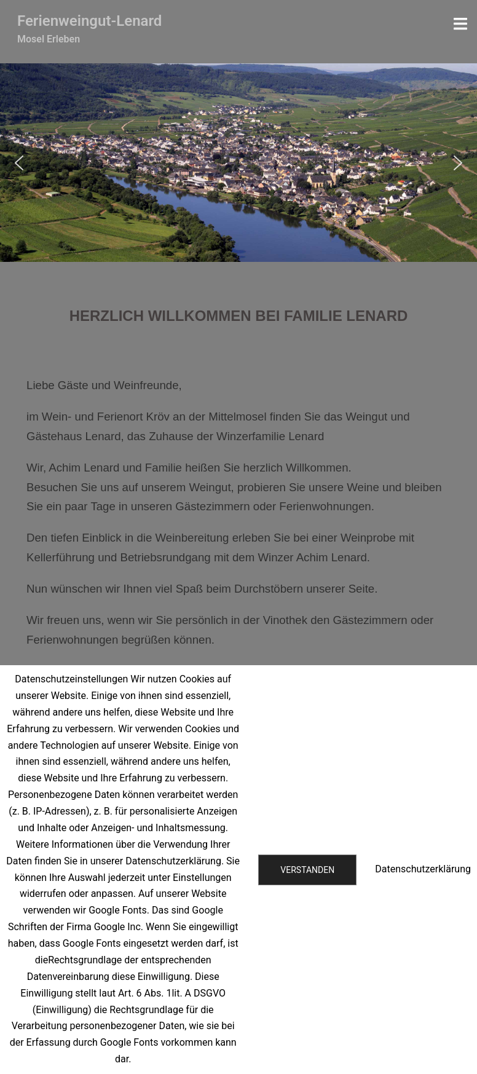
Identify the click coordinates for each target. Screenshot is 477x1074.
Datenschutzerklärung (423, 869)
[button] (19, 163)
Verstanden (307, 870)
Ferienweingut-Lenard (89, 21)
